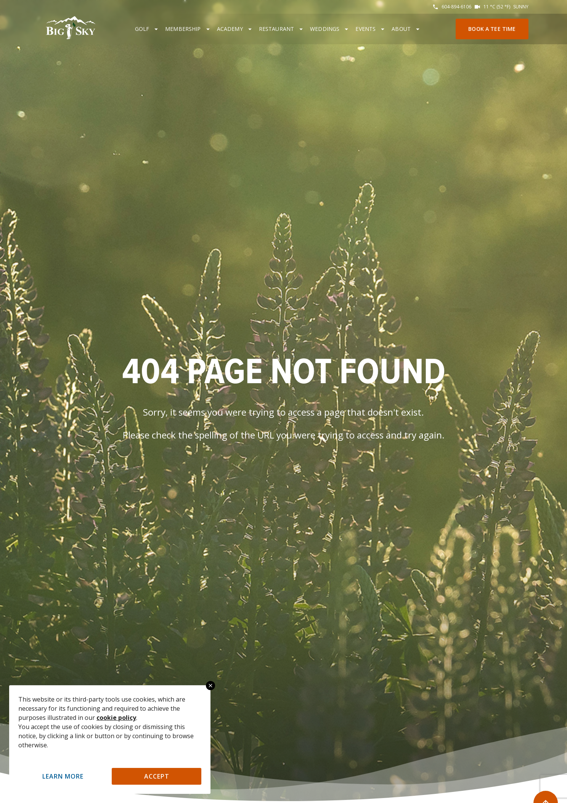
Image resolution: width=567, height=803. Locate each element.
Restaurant (276, 28)
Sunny (520, 6)
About (401, 28)
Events (365, 28)
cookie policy (116, 717)
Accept (156, 776)
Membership (183, 28)
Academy (230, 28)
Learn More (63, 776)
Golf (142, 28)
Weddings (324, 28)
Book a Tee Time (492, 28)
